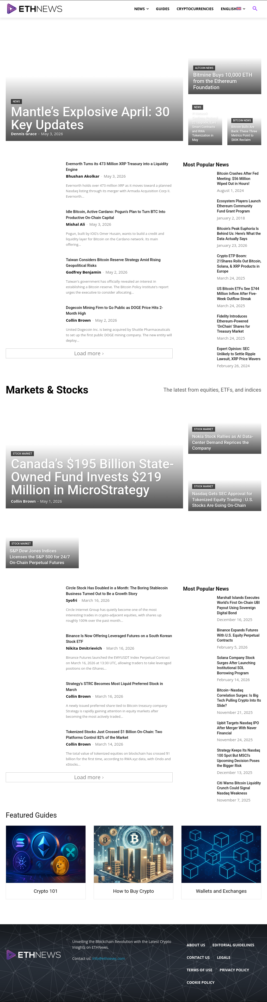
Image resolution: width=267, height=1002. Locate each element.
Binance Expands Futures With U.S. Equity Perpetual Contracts (238, 635)
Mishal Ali (75, 224)
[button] (255, 9)
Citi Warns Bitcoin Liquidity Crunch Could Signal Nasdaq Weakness (239, 788)
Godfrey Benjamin (83, 272)
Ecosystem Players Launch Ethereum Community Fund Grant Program (239, 206)
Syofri (71, 600)
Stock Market (22, 453)
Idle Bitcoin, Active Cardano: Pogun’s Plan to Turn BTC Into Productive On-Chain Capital (115, 214)
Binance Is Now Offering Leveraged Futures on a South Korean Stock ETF (114, 638)
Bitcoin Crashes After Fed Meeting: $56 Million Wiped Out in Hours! (238, 178)
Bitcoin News (242, 120)
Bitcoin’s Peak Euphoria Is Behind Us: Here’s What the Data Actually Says (239, 234)
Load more (89, 353)
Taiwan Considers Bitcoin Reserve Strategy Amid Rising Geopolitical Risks (114, 262)
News (16, 101)
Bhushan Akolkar (83, 176)
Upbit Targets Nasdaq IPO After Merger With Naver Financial (238, 728)
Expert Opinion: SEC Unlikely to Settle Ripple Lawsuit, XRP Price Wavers (238, 354)
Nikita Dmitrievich (84, 648)
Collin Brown (78, 319)
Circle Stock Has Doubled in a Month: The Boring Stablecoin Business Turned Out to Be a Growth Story (119, 590)
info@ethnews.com (108, 958)
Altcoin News (204, 68)
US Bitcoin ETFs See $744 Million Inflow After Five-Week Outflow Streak (238, 294)
